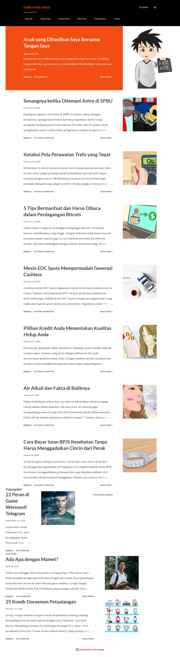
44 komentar (22, 639)
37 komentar (40, 77)
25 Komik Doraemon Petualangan (41, 602)
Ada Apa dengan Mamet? (32, 559)
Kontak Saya (62, 19)
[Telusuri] (143, 7)
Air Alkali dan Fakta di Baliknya (57, 388)
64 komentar (22, 550)
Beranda (27, 19)
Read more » (106, 77)
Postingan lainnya (103, 495)
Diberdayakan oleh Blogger (90, 649)
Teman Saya (44, 19)
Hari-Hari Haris (37, 7)
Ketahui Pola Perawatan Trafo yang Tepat (67, 154)
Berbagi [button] (27, 77)
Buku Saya (80, 19)
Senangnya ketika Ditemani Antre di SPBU (68, 101)
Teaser (115, 19)
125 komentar (23, 596)
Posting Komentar (44, 138)
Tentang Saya (98, 19)
